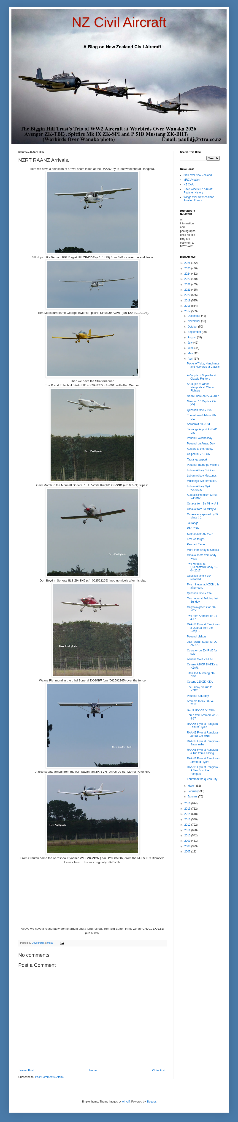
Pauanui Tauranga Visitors (203, 464)
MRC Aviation (192, 179)
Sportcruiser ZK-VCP (200, 533)
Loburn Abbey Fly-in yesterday (199, 488)
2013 (187, 819)
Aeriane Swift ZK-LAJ (200, 659)
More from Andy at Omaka (203, 549)
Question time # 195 (199, 410)
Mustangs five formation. (202, 480)
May (191, 353)
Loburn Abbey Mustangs (201, 475)
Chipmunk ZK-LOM (199, 454)
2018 (187, 305)
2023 (187, 279)
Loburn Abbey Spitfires (201, 470)
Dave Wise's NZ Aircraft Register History (198, 190)
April (191, 358)
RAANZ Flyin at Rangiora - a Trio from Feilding (203, 751)
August (192, 337)
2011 (187, 830)
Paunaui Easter (196, 544)
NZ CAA (189, 184)
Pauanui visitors (196, 636)
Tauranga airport (197, 459)
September (195, 332)
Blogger (151, 1101)
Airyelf (126, 1101)
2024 (187, 273)
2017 (187, 311)
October (193, 326)
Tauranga (192, 523)
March (192, 785)
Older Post (158, 1070)
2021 (187, 289)
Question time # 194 (199, 593)
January (193, 796)
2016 (187, 803)
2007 (187, 851)
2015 (187, 808)
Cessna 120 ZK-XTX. (200, 681)
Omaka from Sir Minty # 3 (202, 503)
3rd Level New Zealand (198, 175)
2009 (187, 840)
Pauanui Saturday (198, 695)
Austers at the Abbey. (200, 448)
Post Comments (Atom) (49, 1077)
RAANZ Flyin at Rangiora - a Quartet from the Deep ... (203, 628)
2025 (187, 268)
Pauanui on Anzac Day (201, 443)
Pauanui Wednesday (199, 438)
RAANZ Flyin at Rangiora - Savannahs (203, 743)
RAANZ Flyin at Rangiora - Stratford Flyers (203, 760)
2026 (187, 263)
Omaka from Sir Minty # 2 (202, 509)
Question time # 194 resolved (199, 577)
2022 (187, 284)
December (194, 315)
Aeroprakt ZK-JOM (198, 424)
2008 (187, 846)
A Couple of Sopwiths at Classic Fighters (201, 377)
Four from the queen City (202, 779)
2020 (187, 295)
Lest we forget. (196, 539)
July (190, 342)
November (194, 321)
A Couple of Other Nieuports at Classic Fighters (201, 387)
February (193, 791)
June (191, 348)
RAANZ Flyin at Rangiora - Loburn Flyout (203, 725)
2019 (187, 300)
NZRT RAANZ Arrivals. (201, 709)
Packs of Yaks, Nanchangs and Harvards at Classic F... (203, 367)
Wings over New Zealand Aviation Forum (199, 199)
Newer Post (26, 1070)
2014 (187, 814)
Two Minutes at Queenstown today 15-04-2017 (202, 567)
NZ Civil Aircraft (119, 22)
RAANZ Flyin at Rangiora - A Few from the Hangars (203, 770)
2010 (187, 835)
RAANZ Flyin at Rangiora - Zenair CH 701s (203, 734)
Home (93, 1070)
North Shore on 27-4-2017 (203, 396)
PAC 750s (193, 528)
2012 (187, 824)
